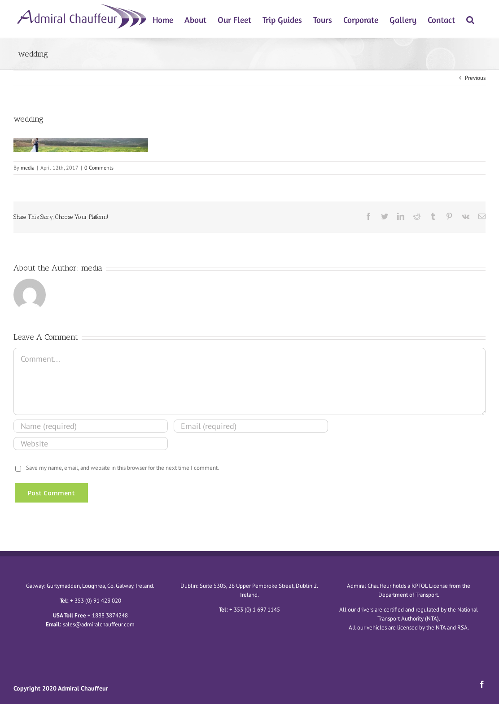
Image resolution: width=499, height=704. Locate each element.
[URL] (90, 443)
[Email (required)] (251, 426)
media (28, 167)
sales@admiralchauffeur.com (99, 624)
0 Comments (99, 167)
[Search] (470, 19)
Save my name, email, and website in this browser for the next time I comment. (122, 468)
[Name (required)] (90, 426)
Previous (475, 78)
